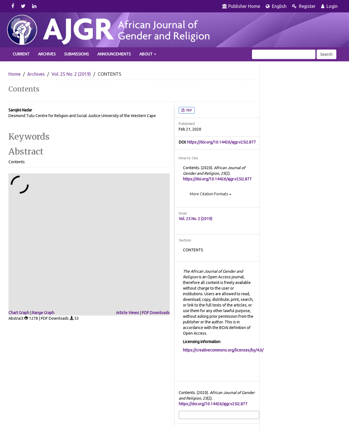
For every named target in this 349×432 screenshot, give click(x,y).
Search (326, 54)
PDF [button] (188, 110)
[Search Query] (284, 54)
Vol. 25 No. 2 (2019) (71, 74)
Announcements (114, 54)
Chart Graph (18, 312)
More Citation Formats (210, 194)
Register (304, 6)
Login (329, 6)
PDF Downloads (156, 312)
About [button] (147, 54)
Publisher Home (241, 6)
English (276, 6)
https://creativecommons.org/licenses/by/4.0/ (223, 350)
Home (14, 74)
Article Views (127, 312)
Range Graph (43, 312)
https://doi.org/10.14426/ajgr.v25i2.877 (221, 142)
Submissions (76, 54)
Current (21, 54)
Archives (47, 54)
